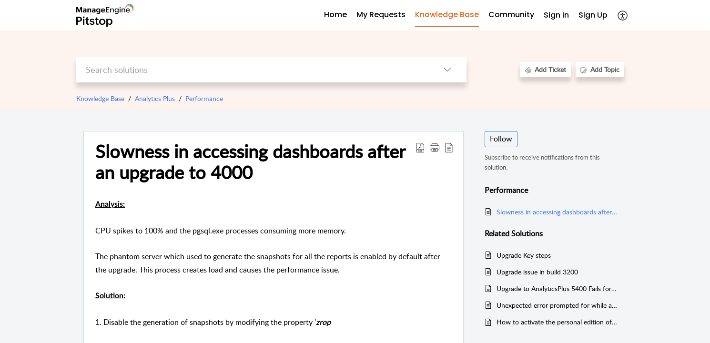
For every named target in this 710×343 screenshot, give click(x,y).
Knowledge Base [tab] (447, 14)
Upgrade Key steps (524, 255)
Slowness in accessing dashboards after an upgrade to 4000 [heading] (250, 162)
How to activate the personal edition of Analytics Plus (557, 321)
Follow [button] (501, 138)
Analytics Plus (155, 98)
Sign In (556, 15)
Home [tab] (335, 14)
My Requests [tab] (381, 14)
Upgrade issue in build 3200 (537, 271)
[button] (623, 15)
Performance (204, 98)
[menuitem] (556, 15)
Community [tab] (511, 14)
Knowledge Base (100, 98)
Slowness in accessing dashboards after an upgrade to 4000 (557, 211)
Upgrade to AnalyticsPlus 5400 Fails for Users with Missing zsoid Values (557, 288)
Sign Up (593, 15)
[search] (252, 69)
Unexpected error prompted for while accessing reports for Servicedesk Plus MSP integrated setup (557, 305)
